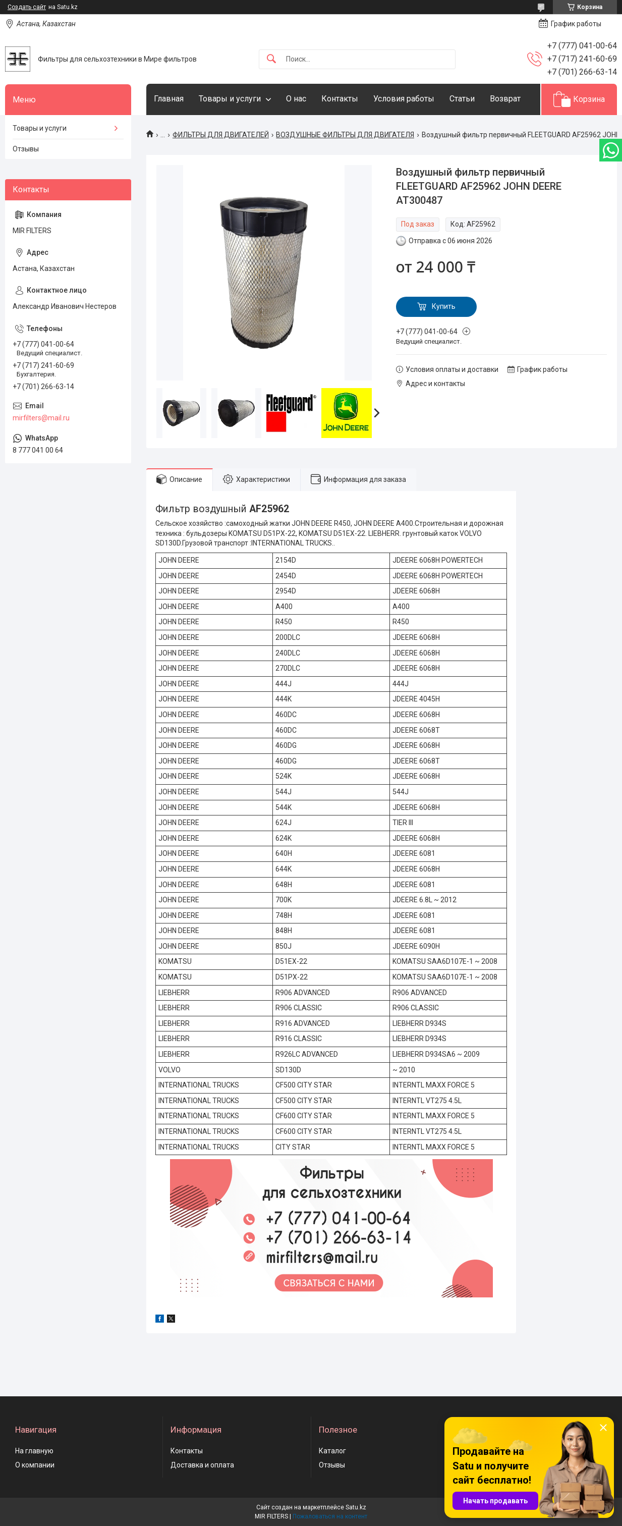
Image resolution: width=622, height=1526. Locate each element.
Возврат (505, 98)
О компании (34, 1465)
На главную (34, 1451)
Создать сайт (27, 7)
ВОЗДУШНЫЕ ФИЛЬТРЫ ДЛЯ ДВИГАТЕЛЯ (345, 135)
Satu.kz (356, 1507)
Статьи (462, 98)
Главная (169, 98)
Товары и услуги (230, 98)
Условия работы (403, 98)
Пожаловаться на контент (330, 1516)
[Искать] (271, 59)
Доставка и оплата (202, 1465)
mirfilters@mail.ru (41, 418)
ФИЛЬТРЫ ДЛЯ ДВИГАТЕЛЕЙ (221, 135)
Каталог (332, 1451)
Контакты (339, 98)
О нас (296, 98)
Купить (444, 306)
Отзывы (26, 149)
